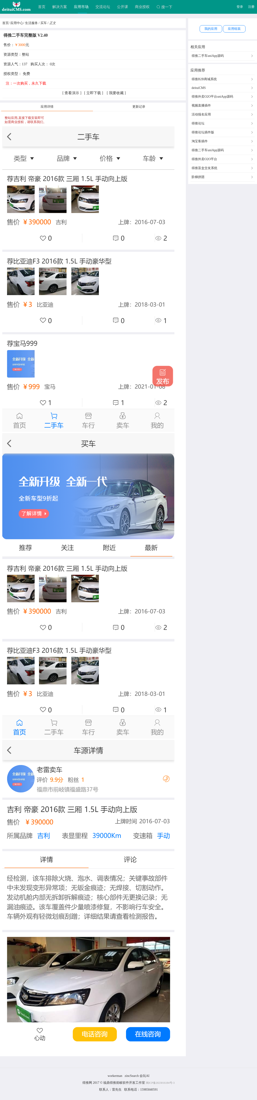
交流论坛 (102, 7)
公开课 (122, 7)
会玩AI (144, 1076)
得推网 (87, 1082)
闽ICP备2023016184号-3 (160, 1082)
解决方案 (59, 7)
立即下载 (94, 93)
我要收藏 (116, 93)
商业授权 (142, 7)
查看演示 (71, 93)
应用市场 (81, 7)
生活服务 (31, 23)
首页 (41, 7)
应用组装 (234, 28)
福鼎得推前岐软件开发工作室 (124, 1082)
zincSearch (132, 1076)
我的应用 (210, 28)
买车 (43, 23)
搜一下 (164, 7)
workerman (115, 1076)
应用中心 (16, 23)
